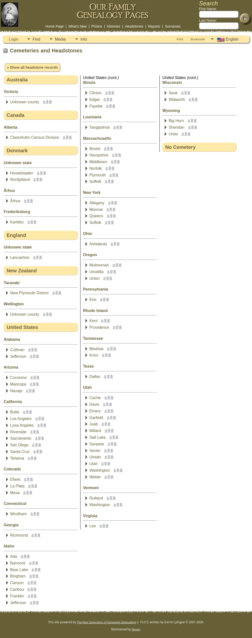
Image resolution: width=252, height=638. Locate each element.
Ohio (87, 234)
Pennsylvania (95, 289)
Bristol (94, 149)
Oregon (90, 255)
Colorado (12, 469)
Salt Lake (97, 437)
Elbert (15, 479)
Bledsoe (96, 349)
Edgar (94, 99)
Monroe (96, 209)
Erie (92, 299)
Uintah (95, 457)
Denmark (17, 150)
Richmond (19, 535)
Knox (93, 355)
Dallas (94, 376)
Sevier (94, 451)
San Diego (19, 445)
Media (60, 39)
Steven (136, 629)
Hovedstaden (21, 173)
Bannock (17, 563)
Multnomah (99, 265)
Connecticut (15, 503)
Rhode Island (95, 311)
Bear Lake (19, 570)
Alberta (10, 127)
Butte (14, 412)
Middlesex (98, 162)
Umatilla (96, 272)
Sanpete (96, 444)
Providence (99, 327)
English (227, 39)
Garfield (96, 418)
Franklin (17, 596)
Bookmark (197, 39)
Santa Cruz (20, 452)
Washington (99, 470)
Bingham (18, 576)
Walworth (177, 99)
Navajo (16, 391)
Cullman (17, 350)
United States (22, 327)
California (13, 402)
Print (180, 39)
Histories (113, 26)
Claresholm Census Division (34, 137)
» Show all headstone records (32, 67)
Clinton (95, 93)
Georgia (11, 525)
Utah (87, 387)
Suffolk (95, 181)
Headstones (134, 26)
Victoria (11, 92)
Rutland (96, 498)
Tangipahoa (99, 127)
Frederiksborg (17, 212)
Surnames (173, 26)
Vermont (91, 488)
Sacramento (20, 438)
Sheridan (176, 127)
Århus (9, 190)
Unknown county (24, 102)
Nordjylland (20, 179)
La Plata (17, 486)
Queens (96, 216)
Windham (18, 514)
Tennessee (93, 338)
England (16, 235)
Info (83, 39)
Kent (93, 321)
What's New (77, 26)
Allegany (96, 203)
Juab (93, 424)
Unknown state (18, 163)
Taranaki (12, 283)
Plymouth (97, 175)
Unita (173, 134)
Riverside (18, 432)
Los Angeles (21, 419)
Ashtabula (98, 244)
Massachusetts (97, 138)
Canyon (17, 583)
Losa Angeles (22, 425)
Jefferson (18, 356)
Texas (88, 366)
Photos (96, 26)
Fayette (95, 106)
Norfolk (95, 168)
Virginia (90, 516)
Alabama (12, 339)
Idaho (9, 546)
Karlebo (17, 222)
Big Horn (176, 121)
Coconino (18, 377)
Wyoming (171, 111)
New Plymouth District (29, 293)
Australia (17, 79)
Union (94, 278)
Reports (154, 26)
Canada (15, 115)
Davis (94, 404)
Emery (95, 411)
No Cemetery (180, 147)
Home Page (55, 26)
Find (36, 39)
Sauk (173, 93)
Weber (95, 477)
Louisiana (92, 117)
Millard (95, 431)
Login (13, 39)
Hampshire (98, 155)
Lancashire (19, 257)
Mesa (15, 493)
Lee (92, 526)
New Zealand (22, 270)
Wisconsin (172, 82)
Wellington (14, 304)
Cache (95, 398)
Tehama (17, 458)
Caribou (17, 589)
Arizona (11, 367)
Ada (13, 556)
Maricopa (18, 384)
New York (91, 192)
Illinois (89, 82)
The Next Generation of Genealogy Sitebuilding (106, 622)
